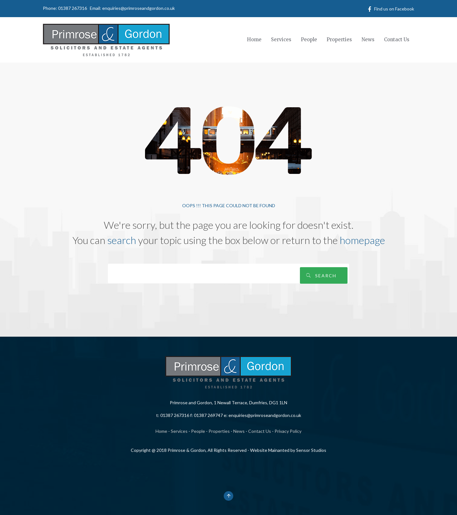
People (198, 431)
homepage (362, 240)
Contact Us (259, 431)
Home (161, 431)
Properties (219, 431)
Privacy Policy (288, 431)
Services (179, 431)
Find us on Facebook (394, 8)
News (239, 431)
